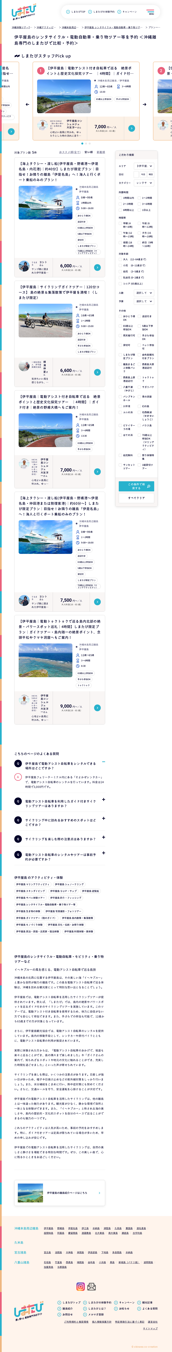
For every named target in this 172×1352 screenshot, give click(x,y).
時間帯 (122, 217)
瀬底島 (125, 1233)
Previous (27, 104)
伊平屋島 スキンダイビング (30, 891)
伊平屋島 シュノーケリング (69, 884)
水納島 (96, 1228)
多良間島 (117, 1252)
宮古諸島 (20, 1252)
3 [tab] (90, 144)
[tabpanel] (86, 101)
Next (144, 104)
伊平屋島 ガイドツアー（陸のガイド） (36, 918)
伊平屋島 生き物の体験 (28, 911)
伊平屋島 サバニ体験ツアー (30, 897)
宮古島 (47, 1252)
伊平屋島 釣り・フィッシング (65, 897)
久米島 (18, 1242)
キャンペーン (129, 11)
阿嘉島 (60, 1233)
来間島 (80, 1252)
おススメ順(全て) (70, 152)
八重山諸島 (21, 1262)
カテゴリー (125, 182)
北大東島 (99, 1233)
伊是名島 (73, 1228)
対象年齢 (123, 253)
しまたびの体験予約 (104, 11)
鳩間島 (80, 1262)
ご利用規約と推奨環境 (76, 1321)
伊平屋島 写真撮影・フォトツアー (63, 911)
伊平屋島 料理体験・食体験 (78, 931)
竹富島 (58, 1262)
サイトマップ (150, 1328)
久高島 (118, 1228)
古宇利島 (137, 1233)
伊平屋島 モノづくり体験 (29, 924)
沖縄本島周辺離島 (26, 1228)
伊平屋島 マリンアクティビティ (33, 884)
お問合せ (67, 1314)
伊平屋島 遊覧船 (90, 891)
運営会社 (153, 1321)
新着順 (101, 152)
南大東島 (113, 1233)
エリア (122, 166)
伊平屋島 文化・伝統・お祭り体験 (66, 924)
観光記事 (147, 1302)
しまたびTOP (78, 11)
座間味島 (48, 1233)
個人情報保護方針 (102, 1321)
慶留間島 (73, 1233)
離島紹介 (67, 1308)
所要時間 (123, 192)
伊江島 (85, 1228)
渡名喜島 (141, 1228)
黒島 (112, 1262)
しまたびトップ (71, 1302)
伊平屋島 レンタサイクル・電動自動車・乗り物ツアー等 (45, 904)
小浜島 (102, 1262)
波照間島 (148, 1262)
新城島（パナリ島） (129, 1262)
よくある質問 (150, 1308)
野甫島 (60, 1228)
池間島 (58, 1252)
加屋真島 (48, 1267)
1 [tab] (82, 144)
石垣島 (47, 1262)
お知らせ (124, 1308)
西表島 (69, 1262)
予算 (121, 301)
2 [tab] (86, 144)
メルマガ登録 (96, 1314)
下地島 (104, 1252)
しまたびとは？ (97, 1308)
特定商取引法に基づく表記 (129, 1321)
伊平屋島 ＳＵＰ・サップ (63, 891)
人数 (121, 292)
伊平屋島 (48, 1228)
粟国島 (129, 1228)
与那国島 (62, 1267)
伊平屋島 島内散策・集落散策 (77, 918)
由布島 (91, 1262)
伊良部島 (92, 1252)
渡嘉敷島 (86, 1233)
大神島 (69, 1252)
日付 (121, 174)
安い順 (88, 152)
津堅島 (107, 1228)
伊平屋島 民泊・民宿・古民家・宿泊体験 (37, 931)
